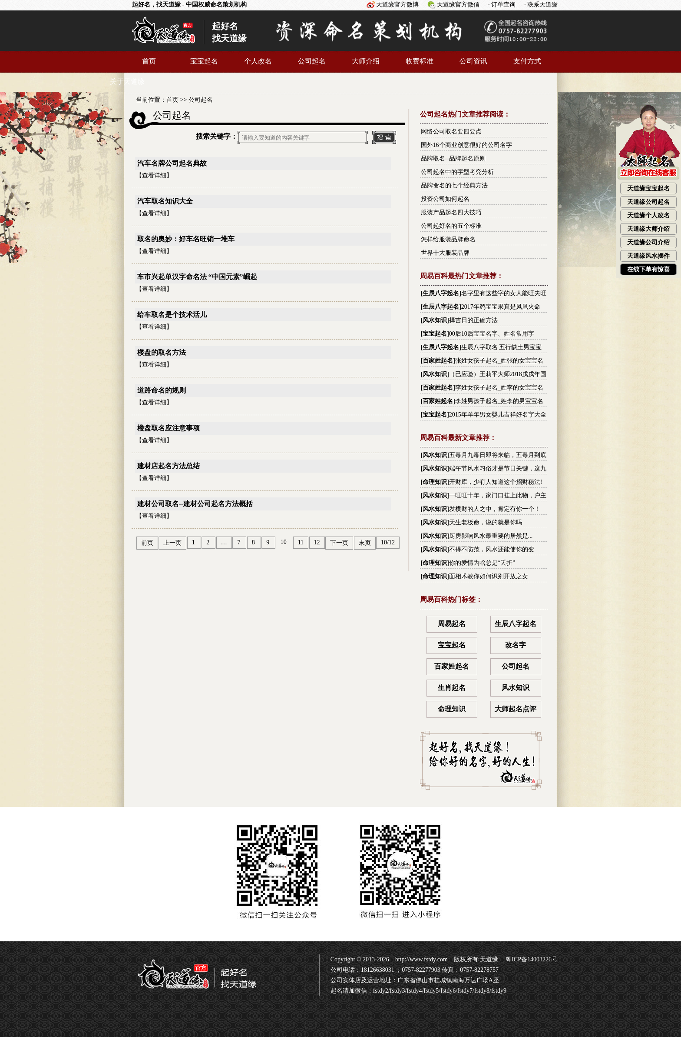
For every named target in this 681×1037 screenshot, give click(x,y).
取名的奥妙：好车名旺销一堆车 (186, 239)
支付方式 (527, 61)
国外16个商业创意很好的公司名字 (466, 145)
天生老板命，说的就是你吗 (485, 522)
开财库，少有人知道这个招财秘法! (495, 482)
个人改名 (258, 61)
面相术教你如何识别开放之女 (488, 576)
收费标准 (419, 61)
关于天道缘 (127, 81)
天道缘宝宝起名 (648, 188)
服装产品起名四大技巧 (451, 212)
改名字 (515, 645)
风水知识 (435, 320)
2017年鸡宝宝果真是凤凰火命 (500, 306)
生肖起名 (452, 687)
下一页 (339, 543)
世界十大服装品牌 (445, 253)
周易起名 (452, 623)
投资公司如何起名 (445, 199)
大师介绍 (366, 61)
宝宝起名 (204, 61)
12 (317, 542)
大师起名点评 (515, 709)
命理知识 (435, 482)
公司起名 (312, 61)
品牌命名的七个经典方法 (454, 185)
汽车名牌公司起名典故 (172, 163)
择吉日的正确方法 (473, 320)
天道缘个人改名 (648, 215)
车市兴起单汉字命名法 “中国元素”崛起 (197, 276)
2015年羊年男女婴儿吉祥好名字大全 (497, 414)
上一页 (172, 543)
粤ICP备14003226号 (531, 959)
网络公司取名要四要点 (451, 131)
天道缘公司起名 (648, 202)
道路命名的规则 (161, 390)
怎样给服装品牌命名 (448, 239)
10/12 (388, 542)
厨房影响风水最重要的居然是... (491, 536)
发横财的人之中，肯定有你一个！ (494, 509)
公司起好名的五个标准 (451, 226)
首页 (149, 61)
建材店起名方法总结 (168, 466)
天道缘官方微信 (458, 4)
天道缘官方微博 (397, 4)
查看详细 (154, 175)
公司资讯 (473, 61)
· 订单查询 (502, 4)
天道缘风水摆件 (648, 256)
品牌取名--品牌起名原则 (453, 158)
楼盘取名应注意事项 (168, 428)
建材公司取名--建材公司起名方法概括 (195, 503)
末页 (365, 543)
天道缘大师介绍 (648, 229)
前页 (147, 543)
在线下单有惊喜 (648, 269)
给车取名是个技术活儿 (172, 314)
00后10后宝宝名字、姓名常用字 (491, 333)
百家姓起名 (438, 360)
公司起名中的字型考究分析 (457, 172)
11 (301, 542)
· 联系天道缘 (541, 4)
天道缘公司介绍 (648, 242)
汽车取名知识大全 (165, 201)
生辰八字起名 (441, 293)
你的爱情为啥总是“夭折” (482, 563)
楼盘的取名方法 (161, 352)
